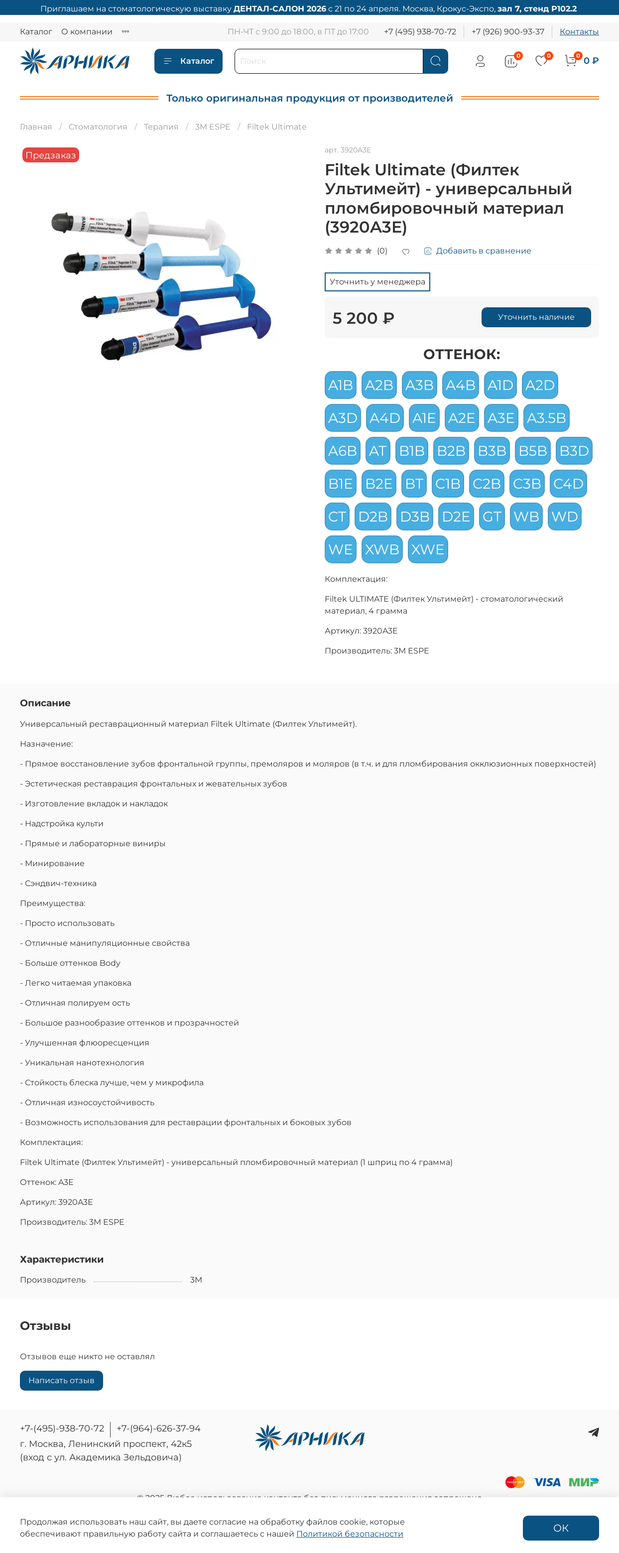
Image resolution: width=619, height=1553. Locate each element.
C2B (487, 483)
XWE (428, 549)
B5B (532, 450)
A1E (424, 417)
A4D (385, 417)
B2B (451, 450)
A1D (500, 385)
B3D (574, 450)
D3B (415, 516)
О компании (87, 31)
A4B (461, 385)
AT (377, 450)
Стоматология (98, 126)
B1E (340, 483)
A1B (340, 385)
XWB (382, 549)
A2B (379, 385)
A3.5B (546, 417)
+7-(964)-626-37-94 (159, 1428)
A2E (462, 417)
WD (564, 516)
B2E (379, 483)
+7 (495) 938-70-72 (420, 31)
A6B (342, 450)
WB (526, 516)
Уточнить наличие (536, 317)
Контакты (579, 31)
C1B (448, 483)
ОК (561, 1528)
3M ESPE (213, 126)
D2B (373, 516)
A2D (540, 385)
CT (337, 516)
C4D (568, 483)
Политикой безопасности (349, 1534)
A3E (501, 417)
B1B (412, 450)
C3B (527, 483)
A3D (343, 417)
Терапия (161, 126)
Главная (36, 126)
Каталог (36, 31)
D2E (456, 516)
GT (492, 516)
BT (414, 483)
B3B (492, 450)
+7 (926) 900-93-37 (508, 31)
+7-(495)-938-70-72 (62, 1428)
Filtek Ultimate (277, 126)
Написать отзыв (61, 1380)
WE (340, 549)
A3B (419, 385)
